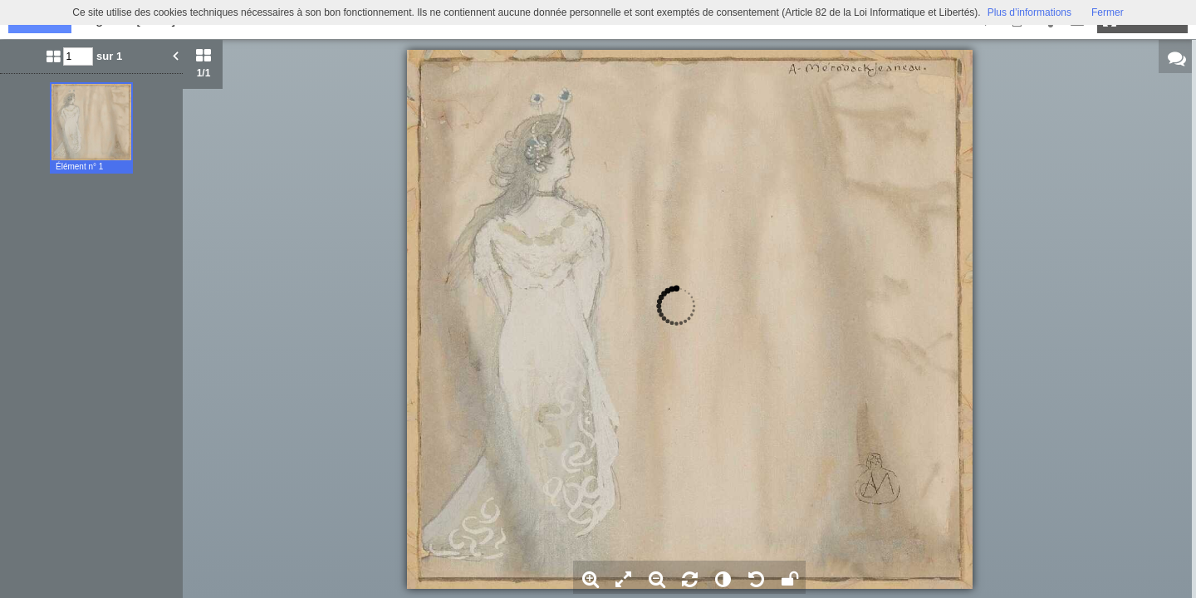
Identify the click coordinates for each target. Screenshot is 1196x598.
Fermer (1107, 12)
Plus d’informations (1029, 12)
